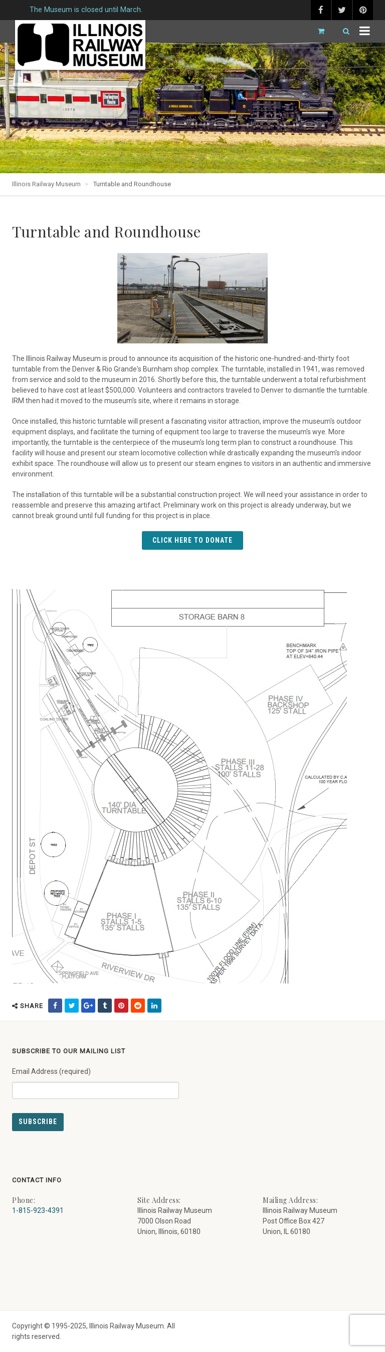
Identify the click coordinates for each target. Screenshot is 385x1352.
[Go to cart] (316, 31)
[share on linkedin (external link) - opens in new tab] (154, 1006)
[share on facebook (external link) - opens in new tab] (55, 1006)
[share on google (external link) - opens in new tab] (88, 1006)
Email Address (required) (95, 1079)
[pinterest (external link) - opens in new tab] (363, 10)
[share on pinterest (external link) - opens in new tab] (121, 1006)
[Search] (341, 31)
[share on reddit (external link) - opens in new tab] (138, 1006)
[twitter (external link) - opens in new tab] (342, 10)
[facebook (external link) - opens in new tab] (321, 10)
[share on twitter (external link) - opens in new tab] (72, 1006)
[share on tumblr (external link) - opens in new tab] (105, 1006)
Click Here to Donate (192, 540)
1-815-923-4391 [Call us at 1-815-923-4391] (38, 1210)
